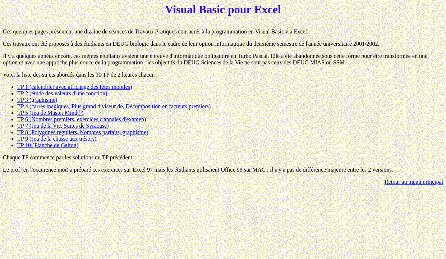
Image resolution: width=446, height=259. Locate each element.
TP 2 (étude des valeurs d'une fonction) (62, 93)
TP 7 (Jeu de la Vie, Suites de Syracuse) (63, 126)
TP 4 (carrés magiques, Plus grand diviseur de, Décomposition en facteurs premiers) (114, 106)
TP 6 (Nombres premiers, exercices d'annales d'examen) (81, 119)
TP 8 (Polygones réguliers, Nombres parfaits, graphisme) (82, 132)
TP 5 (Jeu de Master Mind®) (50, 113)
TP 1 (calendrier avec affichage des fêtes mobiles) (74, 87)
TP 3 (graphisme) (37, 100)
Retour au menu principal (414, 182)
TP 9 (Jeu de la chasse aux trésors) (56, 139)
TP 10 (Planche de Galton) (47, 145)
